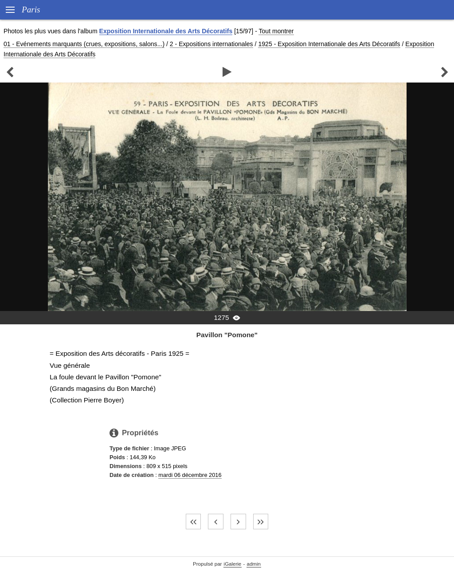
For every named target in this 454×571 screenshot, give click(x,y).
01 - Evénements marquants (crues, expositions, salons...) (84, 43)
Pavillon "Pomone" (227, 335)
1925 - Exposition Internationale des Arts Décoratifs (329, 43)
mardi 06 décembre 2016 (189, 475)
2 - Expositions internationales (211, 43)
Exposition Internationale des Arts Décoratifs (166, 31)
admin (254, 564)
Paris (31, 9)
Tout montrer (276, 31)
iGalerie (233, 564)
